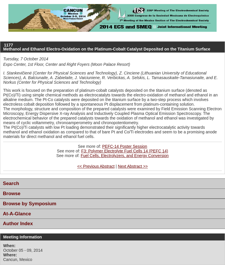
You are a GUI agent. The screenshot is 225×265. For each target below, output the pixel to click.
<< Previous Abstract (96, 166)
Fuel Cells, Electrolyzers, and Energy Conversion (125, 155)
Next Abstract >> (133, 166)
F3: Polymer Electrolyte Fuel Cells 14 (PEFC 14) (124, 151)
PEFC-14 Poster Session (124, 146)
